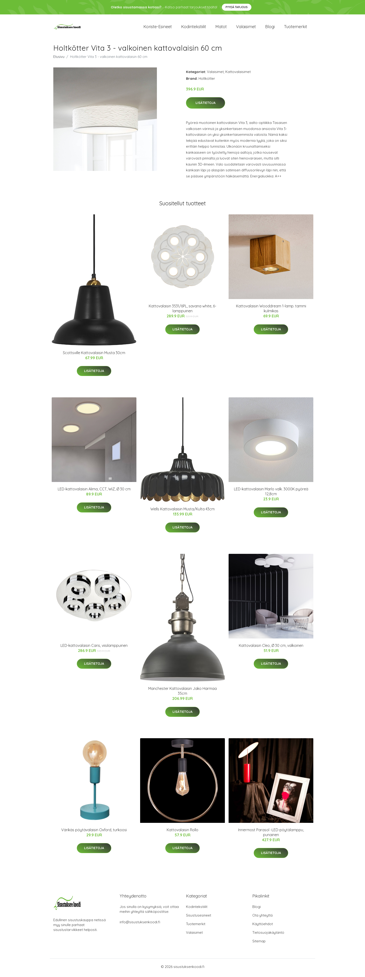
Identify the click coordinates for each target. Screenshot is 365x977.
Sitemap (259, 943)
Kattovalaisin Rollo (182, 832)
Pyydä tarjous (237, 7)
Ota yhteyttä (262, 917)
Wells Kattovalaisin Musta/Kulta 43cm (182, 511)
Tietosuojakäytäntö (268, 935)
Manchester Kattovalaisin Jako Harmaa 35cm (182, 693)
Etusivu (58, 59)
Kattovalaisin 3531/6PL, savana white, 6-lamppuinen (182, 311)
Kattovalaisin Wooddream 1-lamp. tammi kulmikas (271, 311)
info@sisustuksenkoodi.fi (140, 924)
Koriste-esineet (157, 27)
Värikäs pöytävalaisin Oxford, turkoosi (94, 832)
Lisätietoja (206, 105)
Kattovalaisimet (238, 74)
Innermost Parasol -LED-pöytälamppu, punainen (271, 834)
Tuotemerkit (295, 27)
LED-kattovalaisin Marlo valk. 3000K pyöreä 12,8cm (271, 494)
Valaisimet (246, 27)
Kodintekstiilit (193, 27)
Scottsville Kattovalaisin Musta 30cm (94, 355)
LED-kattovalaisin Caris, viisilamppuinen (94, 647)
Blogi (270, 27)
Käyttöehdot (262, 926)
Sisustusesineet (198, 917)
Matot (221, 27)
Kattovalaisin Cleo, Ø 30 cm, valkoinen (271, 647)
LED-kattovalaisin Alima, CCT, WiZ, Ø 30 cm (94, 491)
